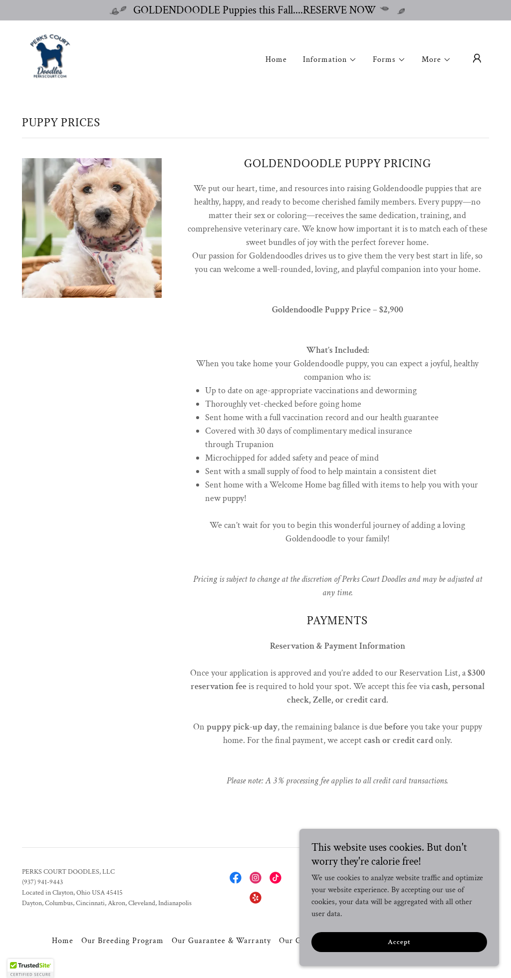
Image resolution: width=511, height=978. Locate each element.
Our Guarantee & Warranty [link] (221, 941)
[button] (330, 60)
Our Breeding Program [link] (122, 941)
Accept (399, 942)
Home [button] (62, 941)
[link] (50, 57)
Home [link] (276, 59)
